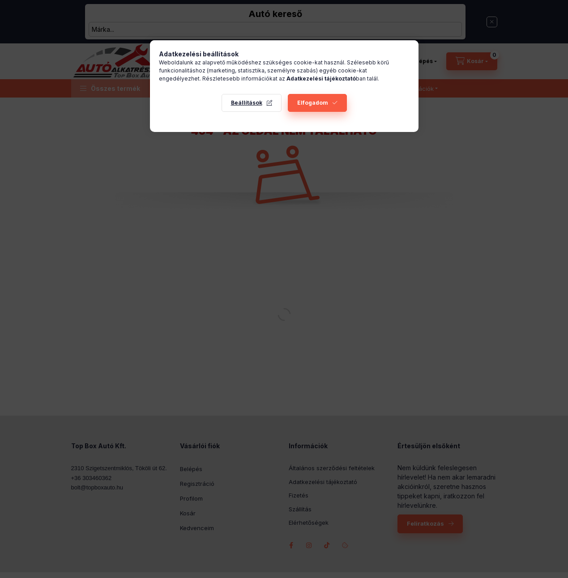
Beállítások (246, 102)
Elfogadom (312, 102)
